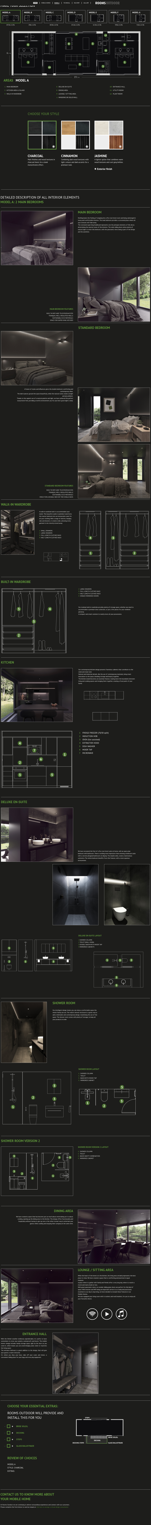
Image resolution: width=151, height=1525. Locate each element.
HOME (35, 3)
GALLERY (86, 3)
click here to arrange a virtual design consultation (52, 1507)
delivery (77, 3)
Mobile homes (45, 3)
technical (66, 3)
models (56, 3)
